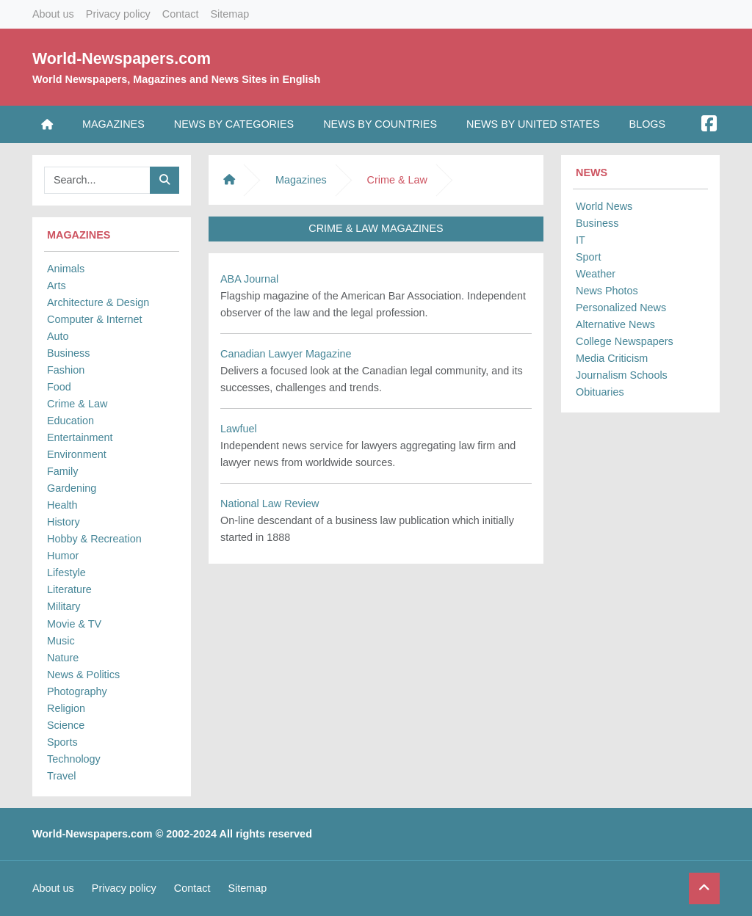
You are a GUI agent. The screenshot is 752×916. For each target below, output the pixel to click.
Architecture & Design (98, 302)
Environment (76, 454)
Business (68, 353)
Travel (61, 776)
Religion (66, 708)
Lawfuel (238, 429)
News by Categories (234, 124)
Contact (180, 14)
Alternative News (615, 324)
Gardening (71, 488)
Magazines (113, 124)
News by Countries (380, 124)
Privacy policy (118, 14)
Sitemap (229, 14)
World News (604, 206)
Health (62, 505)
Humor (63, 555)
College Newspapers (624, 341)
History (63, 522)
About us (53, 14)
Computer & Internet (94, 319)
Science (65, 725)
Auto (58, 336)
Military (64, 606)
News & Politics (83, 674)
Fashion (65, 370)
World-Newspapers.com (121, 59)
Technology (74, 759)
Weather (595, 274)
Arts (56, 285)
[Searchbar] (97, 180)
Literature (69, 589)
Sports (62, 742)
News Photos (607, 291)
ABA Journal (249, 279)
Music (61, 641)
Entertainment (80, 437)
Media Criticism (612, 358)
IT (580, 240)
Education (70, 420)
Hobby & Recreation (94, 539)
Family (62, 471)
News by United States (533, 124)
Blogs (647, 124)
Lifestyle (66, 572)
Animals (65, 269)
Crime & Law (77, 404)
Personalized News (621, 307)
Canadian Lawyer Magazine (285, 354)
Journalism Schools (622, 375)
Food (59, 387)
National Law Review (269, 503)
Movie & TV (74, 624)
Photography (77, 691)
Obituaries (600, 392)
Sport (588, 257)
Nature (63, 658)
